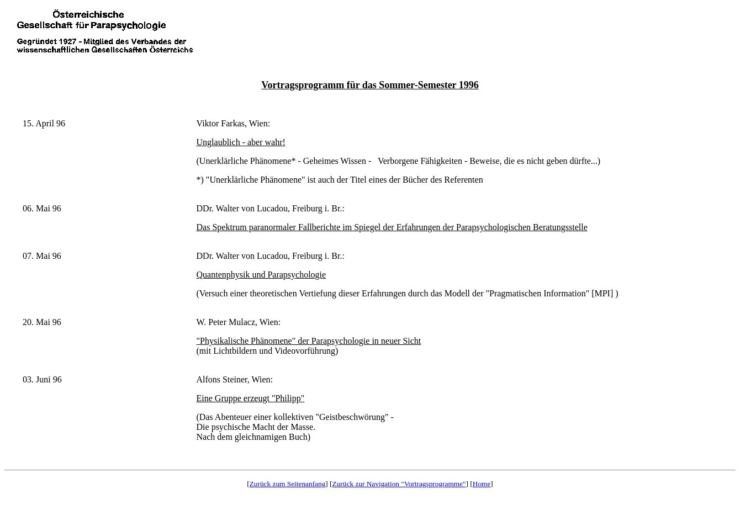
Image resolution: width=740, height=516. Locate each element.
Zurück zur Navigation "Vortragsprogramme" (399, 484)
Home (482, 484)
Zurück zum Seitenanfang (288, 484)
